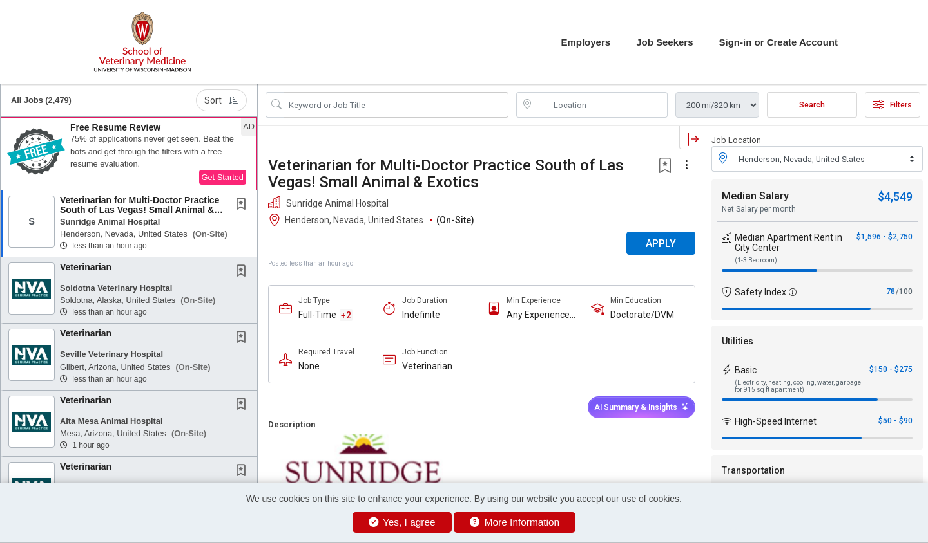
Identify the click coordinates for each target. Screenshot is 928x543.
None (309, 366)
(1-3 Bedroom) (756, 260)
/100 (904, 291)
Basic (746, 370)
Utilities (737, 341)
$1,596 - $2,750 (884, 236)
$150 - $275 (891, 369)
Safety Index (760, 292)
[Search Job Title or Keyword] (396, 105)
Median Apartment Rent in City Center (788, 242)
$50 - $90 (895, 420)
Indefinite (421, 314)
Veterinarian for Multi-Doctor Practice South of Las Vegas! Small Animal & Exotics (139, 210)
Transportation (753, 470)
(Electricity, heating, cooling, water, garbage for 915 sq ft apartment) (798, 386)
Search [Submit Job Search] (812, 104)
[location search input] (601, 105)
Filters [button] (892, 105)
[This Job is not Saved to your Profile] (243, 205)
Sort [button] (221, 100)
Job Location (736, 140)
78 (890, 291)
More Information (514, 522)
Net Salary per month (759, 209)
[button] (129, 153)
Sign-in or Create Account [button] (778, 42)
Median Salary (755, 196)
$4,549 (895, 196)
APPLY (661, 243)
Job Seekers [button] (664, 42)
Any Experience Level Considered (541, 314)
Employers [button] (585, 42)
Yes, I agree (402, 522)
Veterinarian (85, 267)
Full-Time (317, 314)
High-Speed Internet (776, 421)
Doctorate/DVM (642, 314)
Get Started (223, 177)
